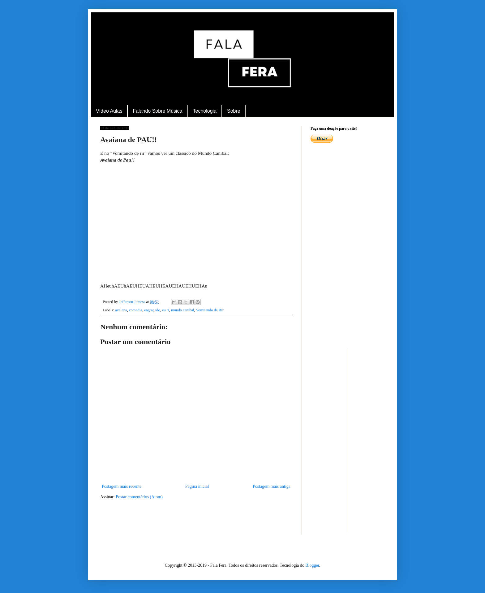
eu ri (165, 310)
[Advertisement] (348, 247)
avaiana (121, 310)
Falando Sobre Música (157, 111)
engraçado (152, 310)
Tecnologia (205, 111)
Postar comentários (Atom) (139, 497)
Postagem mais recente (121, 486)
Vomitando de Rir (210, 310)
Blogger (312, 565)
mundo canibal (182, 310)
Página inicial (197, 486)
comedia (135, 310)
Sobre (233, 111)
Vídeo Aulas (109, 111)
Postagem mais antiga (271, 486)
